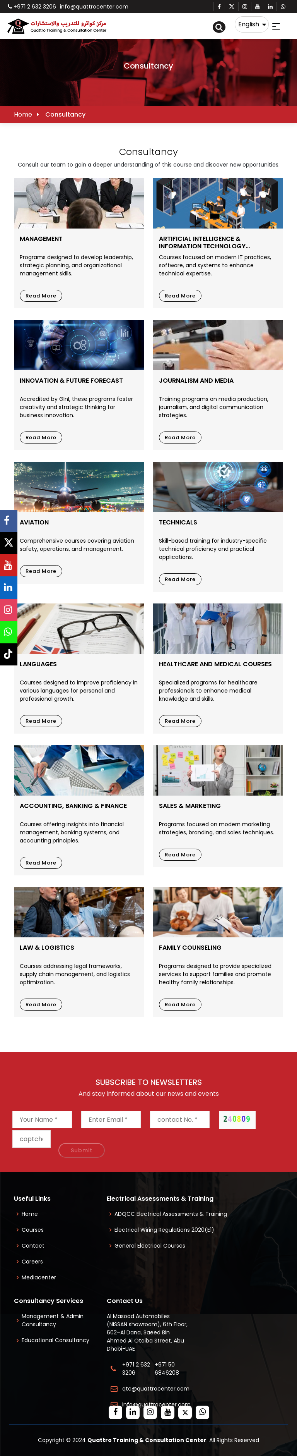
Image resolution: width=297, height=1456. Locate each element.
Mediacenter (39, 1277)
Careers (32, 1261)
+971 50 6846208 (168, 1369)
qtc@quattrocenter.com (155, 1388)
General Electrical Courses (149, 1246)
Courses (33, 1230)
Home (23, 114)
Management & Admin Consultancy (53, 1320)
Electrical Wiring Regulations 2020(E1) (164, 1230)
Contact (33, 1246)
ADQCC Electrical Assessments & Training (170, 1214)
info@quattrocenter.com (94, 6)
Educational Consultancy (55, 1340)
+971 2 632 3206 (32, 6)
